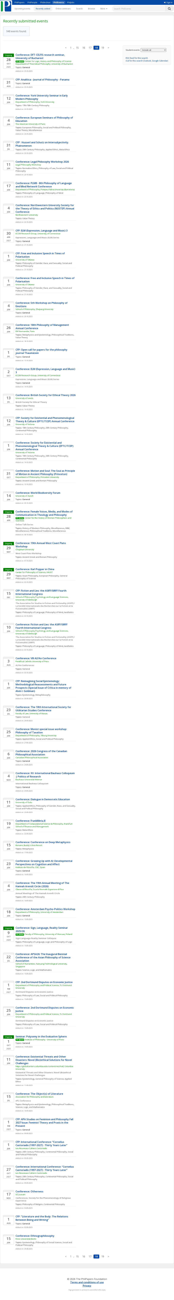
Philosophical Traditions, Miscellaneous (48, 531)
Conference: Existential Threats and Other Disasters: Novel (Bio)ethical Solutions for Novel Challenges (44, 1060)
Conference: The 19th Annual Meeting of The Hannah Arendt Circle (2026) (43, 884)
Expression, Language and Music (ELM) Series (37, 237)
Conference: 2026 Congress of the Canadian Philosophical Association (42, 753)
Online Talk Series (24, 524)
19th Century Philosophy (33, 427)
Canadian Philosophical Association (32, 757)
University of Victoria (25, 424)
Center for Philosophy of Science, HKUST (34, 572)
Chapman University (25, 549)
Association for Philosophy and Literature (35, 1096)
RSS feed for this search (137, 58)
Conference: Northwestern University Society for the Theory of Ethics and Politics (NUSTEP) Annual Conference (45, 208)
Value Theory (28, 218)
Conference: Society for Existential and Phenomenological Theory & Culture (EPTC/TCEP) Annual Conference (45, 446)
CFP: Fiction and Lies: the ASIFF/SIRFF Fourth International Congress (41, 592)
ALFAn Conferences (25, 665)
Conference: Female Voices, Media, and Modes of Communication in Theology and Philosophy (44, 513)
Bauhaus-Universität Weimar (29, 779)
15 (77, 47)
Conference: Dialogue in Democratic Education (43, 799)
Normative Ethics (30, 168)
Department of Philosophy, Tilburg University (36, 735)
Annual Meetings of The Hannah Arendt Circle (38, 893)
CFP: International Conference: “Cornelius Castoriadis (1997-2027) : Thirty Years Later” (41, 1143)
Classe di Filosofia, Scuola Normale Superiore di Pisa (40, 889)
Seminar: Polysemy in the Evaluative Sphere (41, 1036)
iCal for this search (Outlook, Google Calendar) (147, 60)
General (26, 669)
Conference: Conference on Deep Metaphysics (43, 842)
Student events (133, 50)
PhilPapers (19, 2)
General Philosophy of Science (49, 1078)
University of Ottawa (25, 259)
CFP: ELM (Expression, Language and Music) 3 (42, 230)
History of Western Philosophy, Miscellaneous (43, 528)
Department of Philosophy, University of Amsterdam (39, 912)
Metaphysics (28, 848)
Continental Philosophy (26, 430)
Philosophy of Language (33, 193)
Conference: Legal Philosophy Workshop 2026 (42, 161)
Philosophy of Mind (54, 193)
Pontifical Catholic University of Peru (32, 661)
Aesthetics (69, 612)
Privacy (87, 1285)
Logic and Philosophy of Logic (58, 941)
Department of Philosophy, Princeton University (38, 477)
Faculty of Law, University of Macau (32, 713)
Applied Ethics (52, 149)
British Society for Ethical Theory (31, 402)
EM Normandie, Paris (25, 331)
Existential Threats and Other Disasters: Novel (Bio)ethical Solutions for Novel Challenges (43, 1074)
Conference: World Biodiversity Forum (38, 492)
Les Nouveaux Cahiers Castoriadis (31, 1148)
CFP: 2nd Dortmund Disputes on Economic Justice (44, 982)
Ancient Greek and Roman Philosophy (39, 480)
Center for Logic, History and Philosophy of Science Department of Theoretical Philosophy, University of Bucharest (44, 62)
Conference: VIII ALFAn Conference (36, 658)
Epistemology (28, 694)
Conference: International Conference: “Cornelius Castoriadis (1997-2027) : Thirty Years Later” (45, 1168)
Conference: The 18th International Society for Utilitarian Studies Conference (44, 708)
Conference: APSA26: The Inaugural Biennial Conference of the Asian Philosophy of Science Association (43, 957)
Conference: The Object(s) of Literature (39, 1093)
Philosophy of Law (47, 168)
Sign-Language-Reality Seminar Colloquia (36, 938)
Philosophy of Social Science (48, 1242)
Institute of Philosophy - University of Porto (44, 1039)
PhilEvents (58, 2)
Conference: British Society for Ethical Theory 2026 (46, 395)
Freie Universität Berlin (26, 1238)
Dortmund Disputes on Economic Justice (34, 991)
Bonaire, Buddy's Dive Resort (29, 845)
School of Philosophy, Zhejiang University (34, 309)
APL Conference (23, 1100)
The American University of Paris (30, 124)
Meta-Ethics (64, 149)
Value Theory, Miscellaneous (29, 130)
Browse (91, 8)
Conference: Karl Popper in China (35, 569)
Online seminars (63, 8)
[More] (104, 8)
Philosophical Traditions (63, 334)
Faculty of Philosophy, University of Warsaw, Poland (48, 934)
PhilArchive (45, 2)
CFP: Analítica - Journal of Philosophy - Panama (42, 79)
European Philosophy (32, 127)
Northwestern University (27, 214)
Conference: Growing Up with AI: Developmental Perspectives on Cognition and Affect (44, 862)
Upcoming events (22, 8)
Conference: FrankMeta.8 (30, 820)
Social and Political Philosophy (57, 127)
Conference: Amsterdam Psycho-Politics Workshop (46, 909)
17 (90, 47)
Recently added (43, 8)
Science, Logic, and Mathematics (37, 970)
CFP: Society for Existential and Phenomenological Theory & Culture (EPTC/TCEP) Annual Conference (45, 419)
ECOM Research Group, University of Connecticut (38, 233)
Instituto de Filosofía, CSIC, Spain (30, 867)
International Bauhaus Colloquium (32, 783)
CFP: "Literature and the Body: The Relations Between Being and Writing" (42, 1218)
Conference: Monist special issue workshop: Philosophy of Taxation (42, 730)
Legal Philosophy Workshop (28, 164)
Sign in (168, 2)
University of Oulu (24, 802)
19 (102, 47)
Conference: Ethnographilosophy (35, 1235)
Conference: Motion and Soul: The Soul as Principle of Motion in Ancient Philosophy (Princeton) (46, 472)
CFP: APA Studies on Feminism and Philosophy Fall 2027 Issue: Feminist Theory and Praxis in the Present (45, 1123)
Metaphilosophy (42, 694)
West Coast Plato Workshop (28, 553)
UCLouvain (20, 1194)
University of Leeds (24, 398)
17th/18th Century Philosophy (35, 105)
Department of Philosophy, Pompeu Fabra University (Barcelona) (45, 189)
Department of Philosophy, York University (35, 102)
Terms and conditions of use (87, 1282)
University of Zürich (24, 495)
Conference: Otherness (29, 1191)
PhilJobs (70, 2)
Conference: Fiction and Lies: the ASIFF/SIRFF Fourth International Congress (42, 626)
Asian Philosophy (30, 575)
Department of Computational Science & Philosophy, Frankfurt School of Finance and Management (44, 825)
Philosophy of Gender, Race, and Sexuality (41, 263)
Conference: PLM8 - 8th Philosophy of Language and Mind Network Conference (44, 184)
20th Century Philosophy (33, 149)
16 (83, 47)
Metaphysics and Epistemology (36, 334)
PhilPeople (32, 2)
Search (79, 8)
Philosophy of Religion (32, 1204)
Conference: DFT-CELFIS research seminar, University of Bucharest (40, 56)
